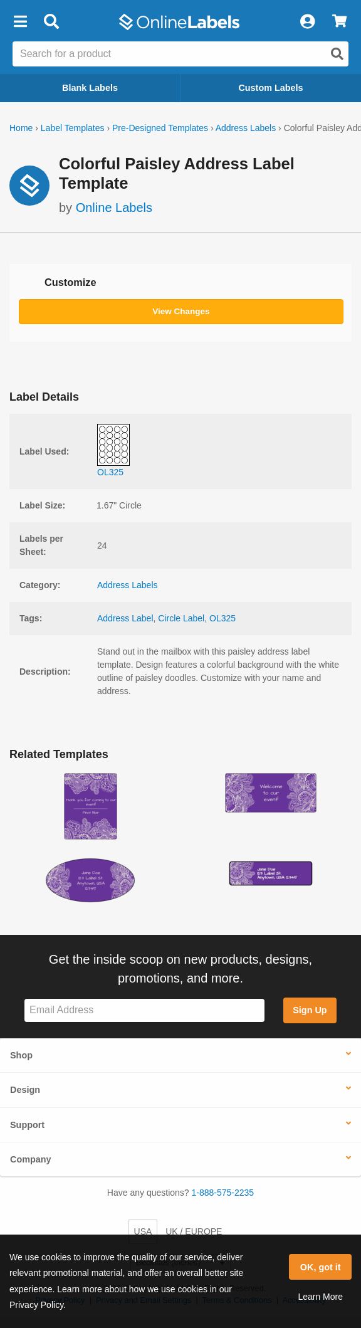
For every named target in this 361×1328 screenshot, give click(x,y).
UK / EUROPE (193, 1231)
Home (21, 128)
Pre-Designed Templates (160, 128)
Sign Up (310, 1010)
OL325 (222, 618)
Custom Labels (270, 88)
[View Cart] (339, 22)
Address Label (125, 618)
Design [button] (25, 1090)
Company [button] (30, 1159)
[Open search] (337, 54)
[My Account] (307, 22)
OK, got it (320, 1267)
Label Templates (73, 128)
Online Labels (114, 207)
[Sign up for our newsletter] (144, 1010)
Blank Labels (90, 88)
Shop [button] (21, 1055)
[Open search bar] (51, 22)
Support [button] (27, 1125)
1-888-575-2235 (223, 1193)
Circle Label (181, 618)
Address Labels (246, 128)
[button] (20, 22)
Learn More (320, 1297)
